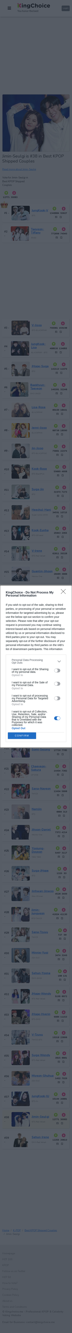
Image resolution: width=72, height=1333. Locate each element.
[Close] (64, 592)
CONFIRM (22, 735)
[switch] (57, 670)
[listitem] (36, 661)
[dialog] (36, 666)
